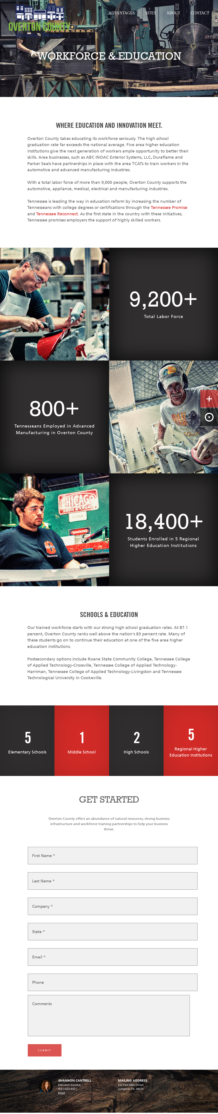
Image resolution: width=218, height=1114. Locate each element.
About (173, 13)
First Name (43, 857)
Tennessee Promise (169, 207)
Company (42, 908)
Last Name (43, 882)
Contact (200, 13)
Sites (150, 13)
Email (39, 958)
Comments (42, 1005)
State (38, 933)
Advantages (121, 13)
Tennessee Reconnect (57, 213)
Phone (38, 984)
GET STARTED (109, 799)
